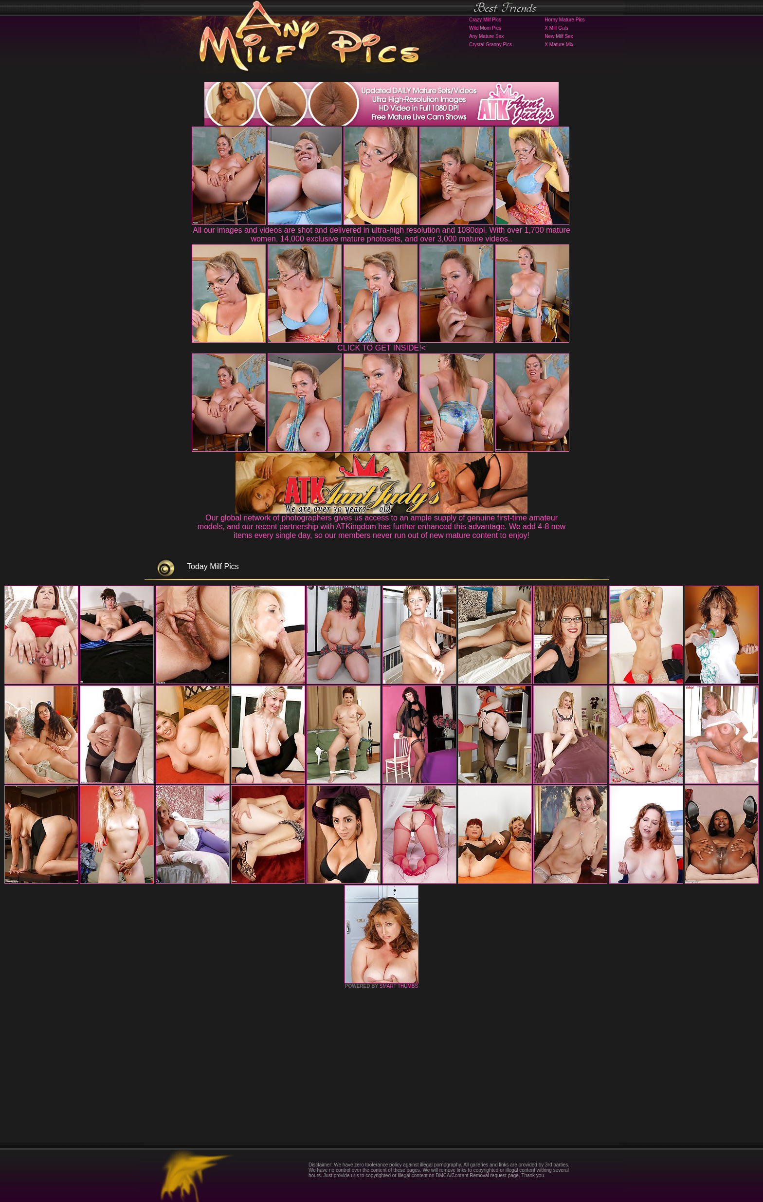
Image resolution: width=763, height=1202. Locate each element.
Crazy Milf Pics (485, 19)
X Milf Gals (556, 28)
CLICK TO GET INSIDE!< (381, 348)
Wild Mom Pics (485, 28)
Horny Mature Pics (564, 19)
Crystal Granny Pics (490, 44)
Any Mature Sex (486, 36)
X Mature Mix (559, 44)
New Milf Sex (559, 36)
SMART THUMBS (399, 986)
